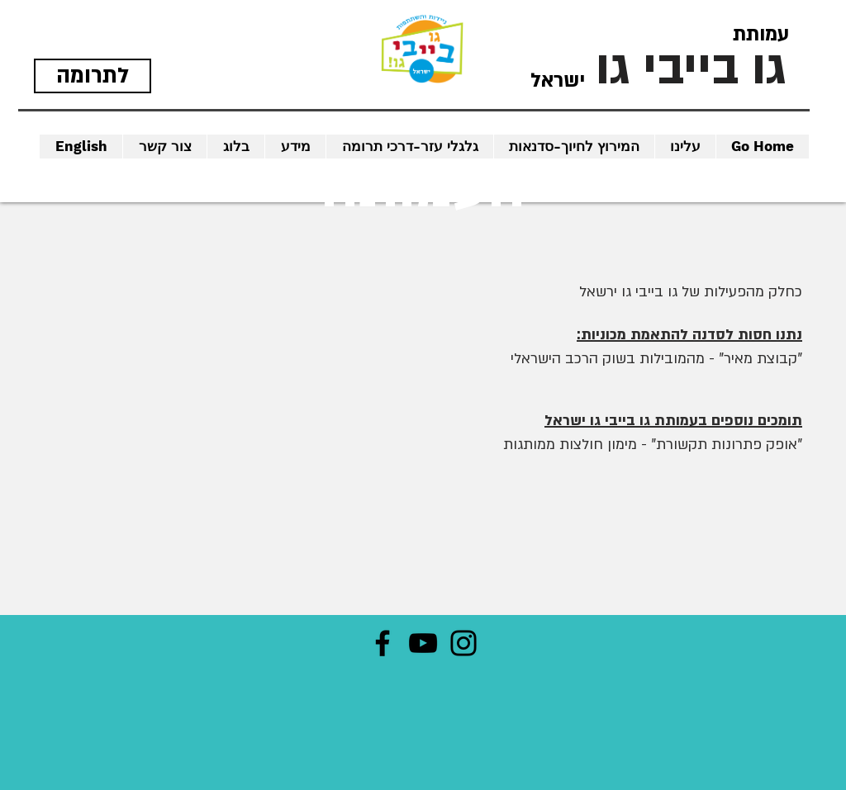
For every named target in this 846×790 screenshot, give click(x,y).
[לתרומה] (92, 76)
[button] (81, 146)
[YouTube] (423, 643)
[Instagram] (463, 643)
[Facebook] (382, 643)
